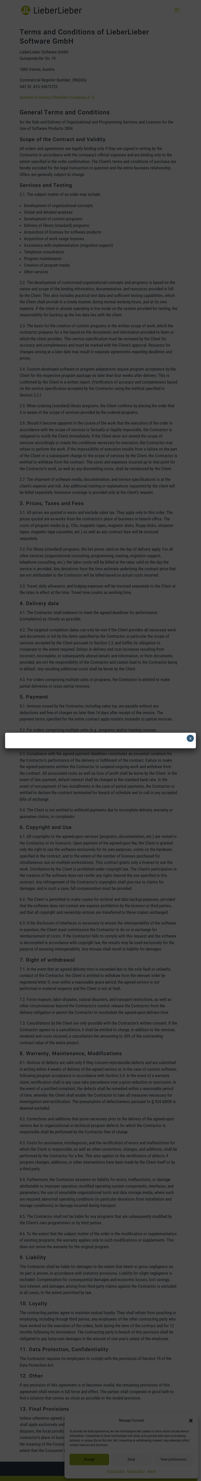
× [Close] (190, 738)
